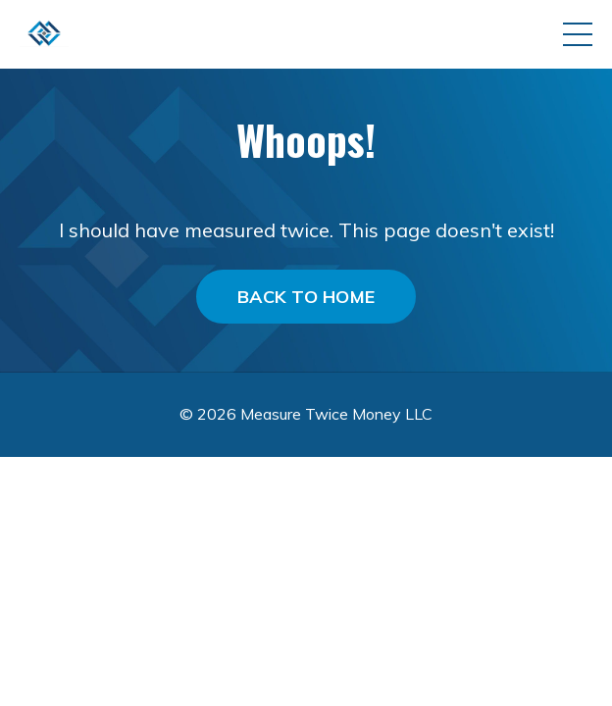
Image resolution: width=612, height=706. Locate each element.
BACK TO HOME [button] (306, 296)
